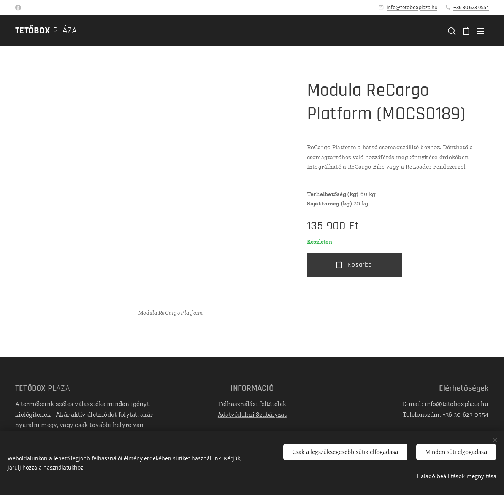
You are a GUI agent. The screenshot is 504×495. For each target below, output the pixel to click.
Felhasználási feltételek (252, 403)
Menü (480, 31)
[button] (451, 30)
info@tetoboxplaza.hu (412, 7)
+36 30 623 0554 (471, 7)
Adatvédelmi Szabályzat (252, 414)
